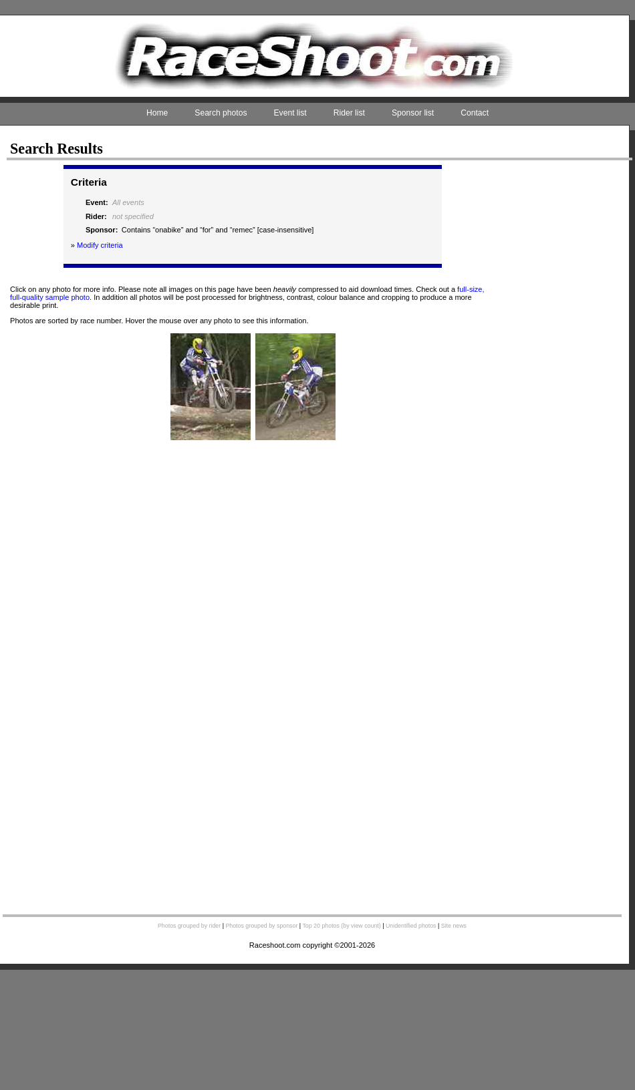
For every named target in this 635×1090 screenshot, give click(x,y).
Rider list (349, 113)
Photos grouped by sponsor (261, 925)
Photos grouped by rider (189, 925)
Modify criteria (100, 245)
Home (157, 113)
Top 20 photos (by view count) (341, 925)
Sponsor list (413, 113)
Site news (454, 925)
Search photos (221, 113)
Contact (475, 113)
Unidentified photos (411, 925)
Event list (290, 113)
